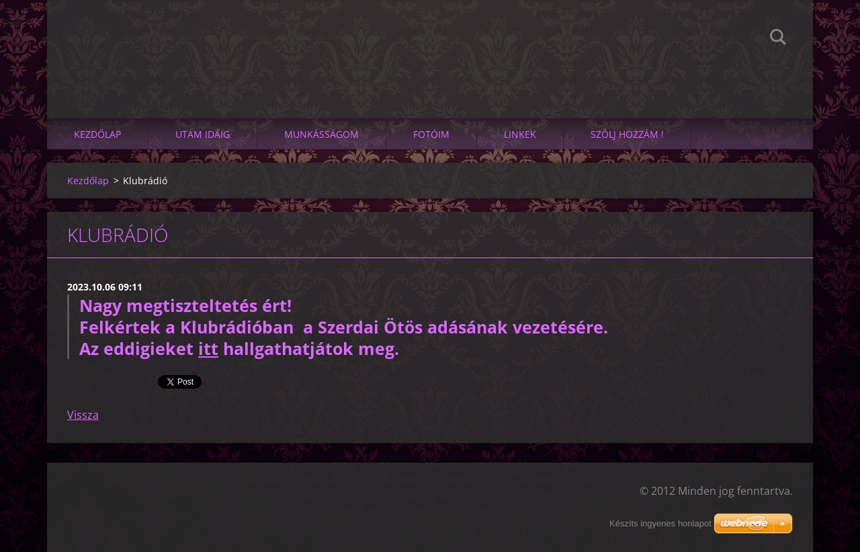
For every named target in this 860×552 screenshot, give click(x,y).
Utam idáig (202, 134)
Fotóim (431, 134)
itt (208, 348)
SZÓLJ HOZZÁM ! (627, 134)
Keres (778, 39)
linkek (520, 134)
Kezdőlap (97, 134)
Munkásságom (321, 134)
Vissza (83, 414)
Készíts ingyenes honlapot (660, 523)
